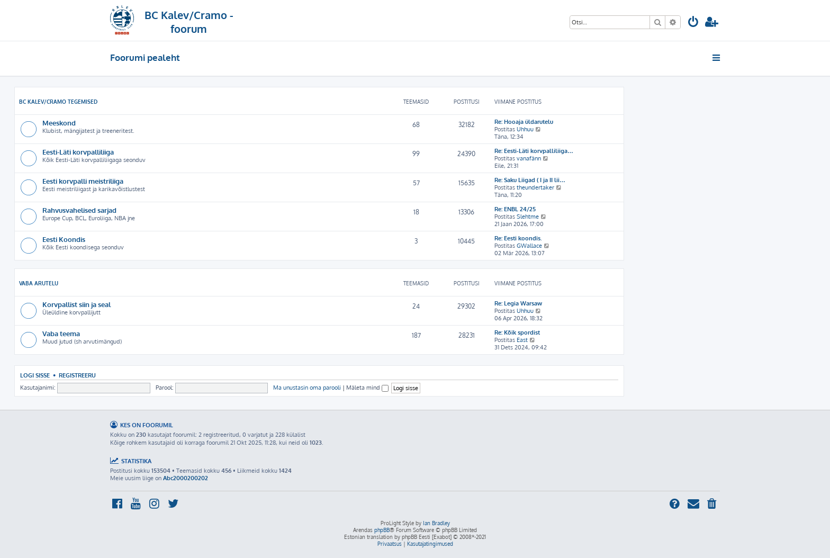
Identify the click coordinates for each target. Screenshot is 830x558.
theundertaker (535, 187)
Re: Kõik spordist (517, 332)
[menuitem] (693, 23)
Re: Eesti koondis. (518, 238)
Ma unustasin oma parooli (307, 387)
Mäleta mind (367, 387)
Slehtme (528, 216)
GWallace (529, 245)
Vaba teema (61, 333)
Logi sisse (35, 375)
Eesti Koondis (63, 239)
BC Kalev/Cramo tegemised (58, 101)
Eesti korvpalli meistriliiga (82, 180)
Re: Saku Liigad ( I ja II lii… (529, 180)
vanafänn (529, 158)
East (522, 340)
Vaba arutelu (38, 283)
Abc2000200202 (185, 478)
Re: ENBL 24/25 (515, 209)
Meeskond (59, 122)
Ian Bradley (436, 523)
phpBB (382, 530)
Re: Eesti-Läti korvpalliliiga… (533, 151)
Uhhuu (525, 129)
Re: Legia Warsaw (518, 303)
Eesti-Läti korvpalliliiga (78, 151)
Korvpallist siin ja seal (76, 304)
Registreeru (77, 375)
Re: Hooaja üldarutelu (523, 121)
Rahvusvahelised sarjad (79, 209)
